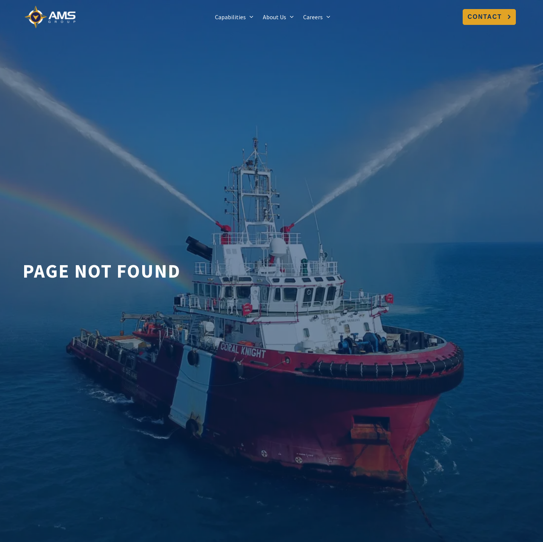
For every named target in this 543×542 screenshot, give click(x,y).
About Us (274, 17)
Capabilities (230, 17)
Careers (313, 17)
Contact (489, 17)
